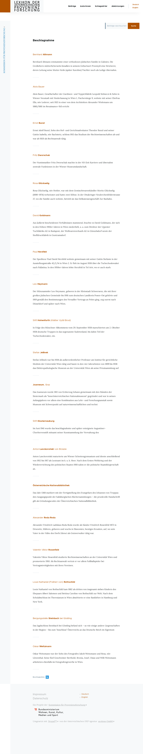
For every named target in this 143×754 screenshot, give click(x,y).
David (41, 216)
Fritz (41, 155)
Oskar (42, 646)
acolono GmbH (106, 721)
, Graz (41, 385)
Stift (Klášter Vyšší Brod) (52, 320)
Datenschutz (40, 698)
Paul (40, 252)
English (135, 16)
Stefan (40, 353)
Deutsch (136, 13)
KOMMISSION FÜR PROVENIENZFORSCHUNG (4, 58)
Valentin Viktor (46, 550)
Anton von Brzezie (49, 449)
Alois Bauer (38, 87)
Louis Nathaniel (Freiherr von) (54, 582)
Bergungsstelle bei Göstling (52, 618)
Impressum (39, 694)
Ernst (39, 123)
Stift (43, 421)
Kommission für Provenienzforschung (68, 705)
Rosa (41, 183)
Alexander (44, 518)
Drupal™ (53, 721)
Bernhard (42, 55)
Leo (40, 284)
